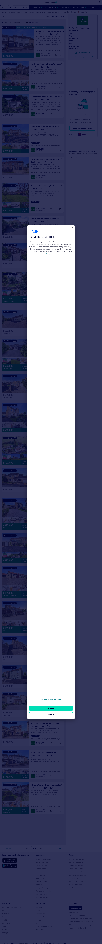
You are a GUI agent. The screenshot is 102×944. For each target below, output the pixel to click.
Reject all (51, 715)
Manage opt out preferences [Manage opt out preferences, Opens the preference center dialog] (51, 699)
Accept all (51, 708)
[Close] (72, 227)
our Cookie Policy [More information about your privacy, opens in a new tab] (44, 254)
